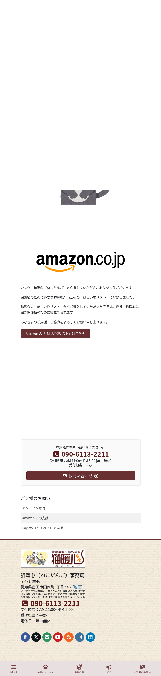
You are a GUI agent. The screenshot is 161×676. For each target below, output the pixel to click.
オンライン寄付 (33, 508)
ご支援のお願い (35, 498)
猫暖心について (46, 669)
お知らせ (109, 669)
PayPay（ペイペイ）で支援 (42, 527)
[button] (55, 333)
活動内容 (79, 669)
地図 (77, 587)
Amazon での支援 (35, 518)
